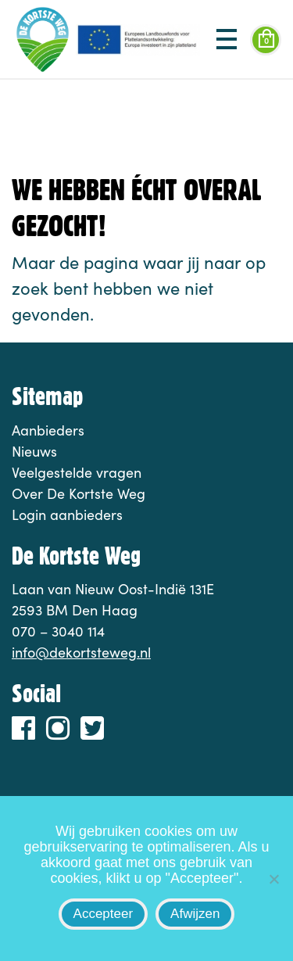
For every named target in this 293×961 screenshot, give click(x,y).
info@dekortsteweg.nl (81, 652)
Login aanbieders (67, 514)
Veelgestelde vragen (76, 472)
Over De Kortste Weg (78, 493)
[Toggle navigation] (226, 40)
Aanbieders (48, 430)
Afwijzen (195, 913)
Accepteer (103, 913)
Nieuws (34, 451)
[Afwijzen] (273, 879)
